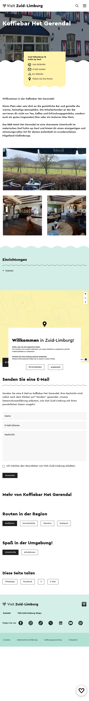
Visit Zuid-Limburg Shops (29, 613)
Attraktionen (29, 552)
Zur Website (37, 74)
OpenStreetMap (67, 359)
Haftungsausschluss (53, 640)
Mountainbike (29, 523)
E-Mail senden (39, 69)
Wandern (47, 523)
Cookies (6, 640)
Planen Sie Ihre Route (43, 79)
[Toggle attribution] (86, 359)
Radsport (64, 523)
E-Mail (53, 582)
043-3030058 (39, 65)
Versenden (10, 475)
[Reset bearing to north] (85, 302)
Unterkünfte (10, 552)
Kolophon (73, 640)
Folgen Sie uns (9, 623)
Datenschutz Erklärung (27, 640)
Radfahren (9, 523)
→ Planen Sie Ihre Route (21, 362)
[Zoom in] (85, 294)
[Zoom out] (85, 298)
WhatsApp (10, 582)
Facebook (27, 582)
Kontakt (7, 613)
